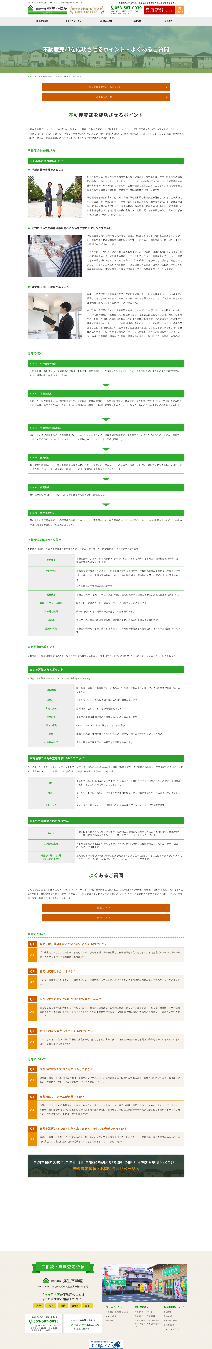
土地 (87, 1286)
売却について (129, 897)
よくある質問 (111, 1297)
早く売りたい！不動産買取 (145, 1297)
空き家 (75, 1286)
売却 (38, 1286)
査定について (79, 897)
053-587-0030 (128, 7)
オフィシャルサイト (171, 1310)
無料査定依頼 (169, 1306)
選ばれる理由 (106, 20)
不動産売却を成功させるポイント (79, 87)
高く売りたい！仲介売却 (144, 1293)
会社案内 (169, 20)
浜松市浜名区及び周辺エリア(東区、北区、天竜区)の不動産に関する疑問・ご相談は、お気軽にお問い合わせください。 (106, 1146)
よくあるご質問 (129, 87)
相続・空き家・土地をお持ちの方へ (148, 1306)
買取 (51, 1286)
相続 (63, 1286)
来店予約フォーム (171, 1302)
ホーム (30, 77)
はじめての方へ (43, 20)
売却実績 (137, 20)
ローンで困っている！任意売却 (147, 1302)
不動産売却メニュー (74, 20)
